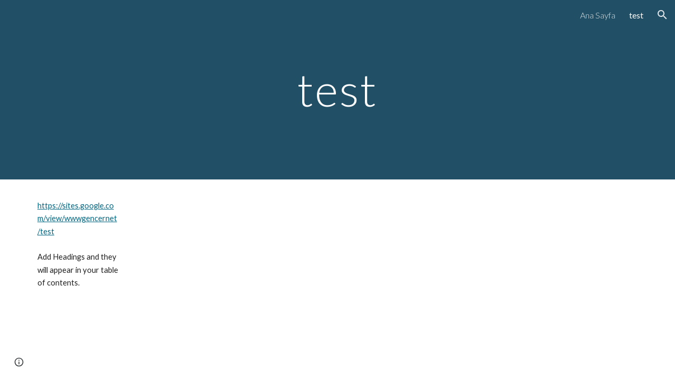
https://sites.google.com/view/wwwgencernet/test (77, 218)
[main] (337, 89)
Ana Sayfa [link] (597, 15)
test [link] (636, 15)
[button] (662, 14)
